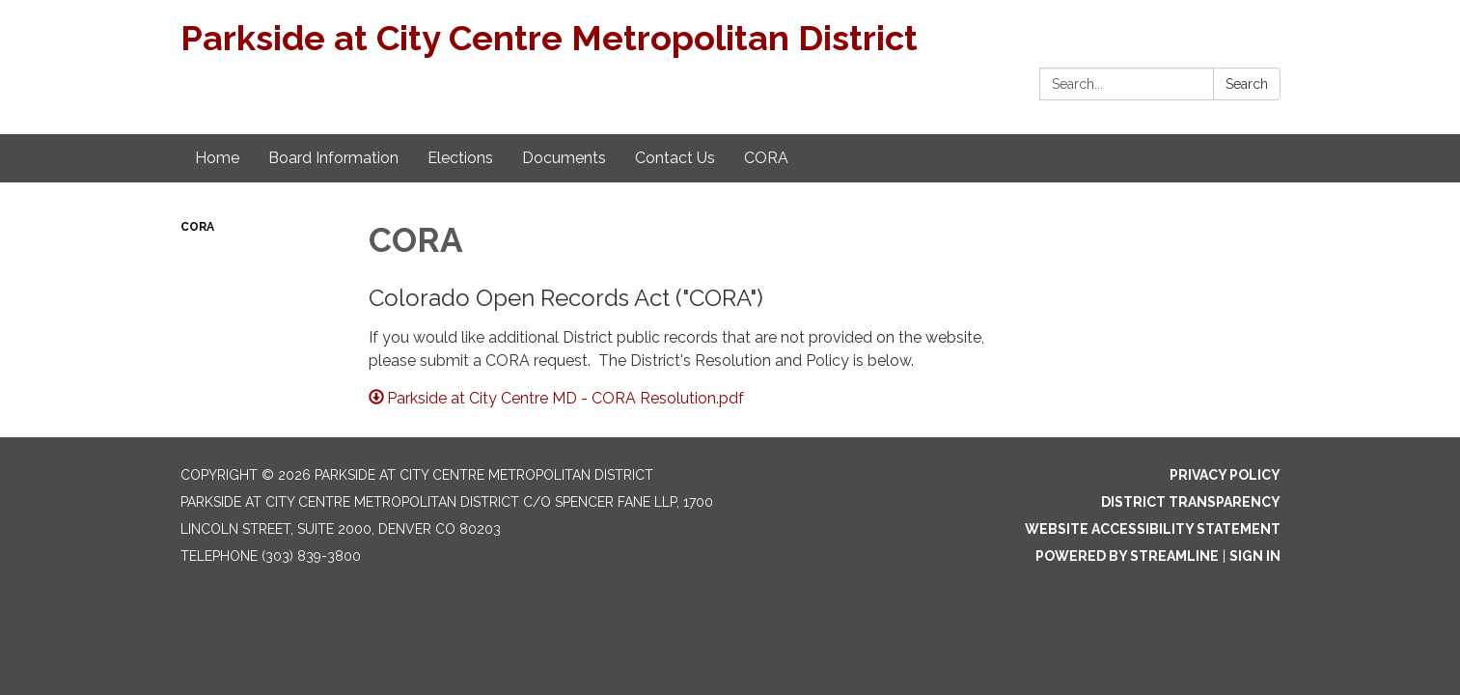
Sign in (1255, 556)
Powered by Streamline (1127, 556)
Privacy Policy (1225, 475)
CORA (197, 227)
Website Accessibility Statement (1153, 529)
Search (1247, 84)
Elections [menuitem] (460, 158)
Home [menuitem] (217, 158)
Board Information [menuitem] (333, 158)
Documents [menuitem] (564, 158)
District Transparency (1191, 502)
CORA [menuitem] (766, 158)
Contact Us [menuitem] (675, 158)
